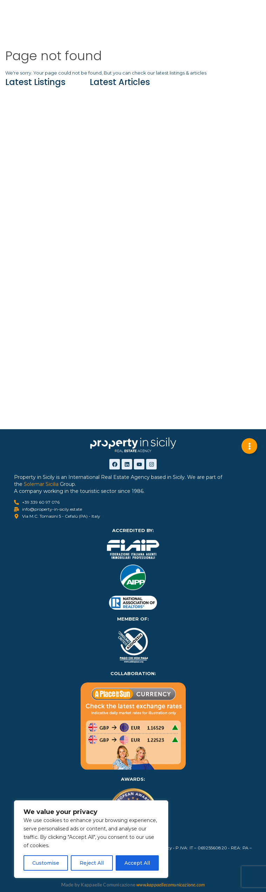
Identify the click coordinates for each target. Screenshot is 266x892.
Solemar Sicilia (41, 484)
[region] (91, 839)
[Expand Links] (249, 446)
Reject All (92, 863)
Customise (45, 863)
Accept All (137, 863)
